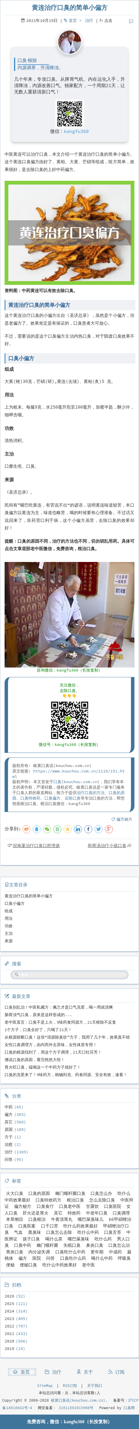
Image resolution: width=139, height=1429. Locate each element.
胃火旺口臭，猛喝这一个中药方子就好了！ (43, 1067)
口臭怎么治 (119, 1245)
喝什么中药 (102, 1258)
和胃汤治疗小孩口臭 (107, 845)
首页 (73, 20)
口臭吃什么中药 (70, 1252)
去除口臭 (72, 798)
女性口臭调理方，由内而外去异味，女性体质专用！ (51, 1044)
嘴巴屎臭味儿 (90, 1219)
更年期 (97, 1252)
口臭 (57, 781)
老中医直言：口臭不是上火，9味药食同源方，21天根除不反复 (60, 1022)
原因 (9, 1129)
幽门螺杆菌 (47, 1245)
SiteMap (44, 1385)
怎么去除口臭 (102, 1200)
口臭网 (128, 1407)
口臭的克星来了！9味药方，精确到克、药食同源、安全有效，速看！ (66, 1074)
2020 (9, 1341)
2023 (9, 1318)
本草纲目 (14, 1219)
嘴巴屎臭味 (78, 1239)
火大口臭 (14, 1193)
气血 (18, 1232)
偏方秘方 (124, 819)
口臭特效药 (30, 798)
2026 (9, 1296)
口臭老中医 (70, 1206)
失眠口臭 (72, 1245)
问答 (9, 1159)
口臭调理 (121, 1213)
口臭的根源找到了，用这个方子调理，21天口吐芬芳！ (53, 1052)
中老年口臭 (96, 1213)
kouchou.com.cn (80, 781)
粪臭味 (34, 1232)
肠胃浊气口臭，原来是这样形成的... (38, 1014)
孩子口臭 (31, 1239)
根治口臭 (75, 1200)
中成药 (115, 1252)
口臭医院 (112, 1206)
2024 (9, 1311)
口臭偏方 (52, 798)
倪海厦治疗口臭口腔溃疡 (36, 845)
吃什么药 (103, 1239)
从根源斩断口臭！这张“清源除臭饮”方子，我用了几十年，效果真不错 (67, 1037)
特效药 (74, 1213)
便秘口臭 (28, 1265)
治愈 (9, 1144)
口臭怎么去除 (59, 1232)
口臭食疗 (45, 1206)
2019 (9, 1348)
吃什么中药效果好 (59, 1265)
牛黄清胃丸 (62, 1219)
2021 (9, 1333)
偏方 (9, 1114)
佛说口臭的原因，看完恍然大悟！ (35, 1059)
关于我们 (94, 1385)
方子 (9, 1137)
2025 (9, 1303)
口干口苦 (49, 1226)
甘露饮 (92, 1206)
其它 (9, 1122)
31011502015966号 (74, 1407)
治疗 (89, 20)
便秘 (10, 1265)
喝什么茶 (53, 1239)
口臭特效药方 (48, 1200)
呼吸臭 (124, 1258)
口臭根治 (37, 1219)
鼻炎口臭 (94, 1245)
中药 (9, 1107)
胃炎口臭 (14, 1252)
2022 (9, 1326)
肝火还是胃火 (35, 1213)
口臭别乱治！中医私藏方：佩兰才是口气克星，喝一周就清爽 (59, 1007)
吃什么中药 (88, 1232)
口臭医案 (27, 1226)
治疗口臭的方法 (91, 792)
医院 (36, 1258)
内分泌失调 (39, 1252)
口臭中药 (22, 1245)
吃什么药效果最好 (80, 1226)
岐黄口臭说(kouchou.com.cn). (79, 1400)
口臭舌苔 (112, 1232)
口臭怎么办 (101, 1193)
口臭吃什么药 (73, 1258)
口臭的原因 (39, 1193)
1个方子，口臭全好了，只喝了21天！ (38, 1029)
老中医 (88, 1265)
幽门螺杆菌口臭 (70, 1193)
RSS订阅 (70, 1385)
